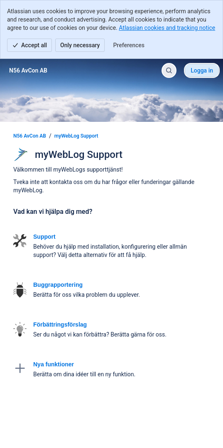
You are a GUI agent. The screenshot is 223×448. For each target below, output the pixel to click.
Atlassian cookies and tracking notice (167, 27)
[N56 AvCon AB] (28, 70)
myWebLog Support (76, 136)
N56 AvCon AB (29, 136)
